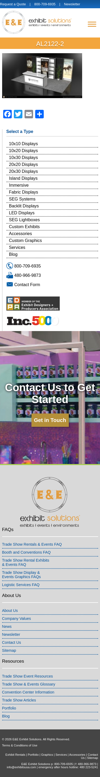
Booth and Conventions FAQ (26, 552)
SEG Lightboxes (24, 220)
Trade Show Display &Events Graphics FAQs (21, 574)
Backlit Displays (24, 206)
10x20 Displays (23, 150)
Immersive (19, 185)
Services (17, 247)
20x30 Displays (23, 171)
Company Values (16, 618)
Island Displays (23, 178)
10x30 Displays (23, 157)
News (7, 626)
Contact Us (11, 642)
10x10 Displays (23, 143)
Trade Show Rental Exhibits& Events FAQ (25, 562)
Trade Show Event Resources (27, 676)
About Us (10, 610)
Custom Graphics (25, 240)
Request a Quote (13, 4)
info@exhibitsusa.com (21, 767)
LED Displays (22, 213)
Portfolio (9, 708)
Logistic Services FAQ (21, 585)
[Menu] (92, 24)
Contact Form (27, 284)
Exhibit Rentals (15, 754)
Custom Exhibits (24, 226)
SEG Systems (22, 199)
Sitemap (9, 650)
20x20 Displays (23, 164)
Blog (13, 254)
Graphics (47, 754)
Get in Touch (50, 420)
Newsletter (72, 4)
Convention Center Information (28, 692)
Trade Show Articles (19, 700)
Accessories (20, 233)
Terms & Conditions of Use (19, 745)
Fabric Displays (23, 192)
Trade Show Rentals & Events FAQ (32, 544)
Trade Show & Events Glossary (28, 684)
